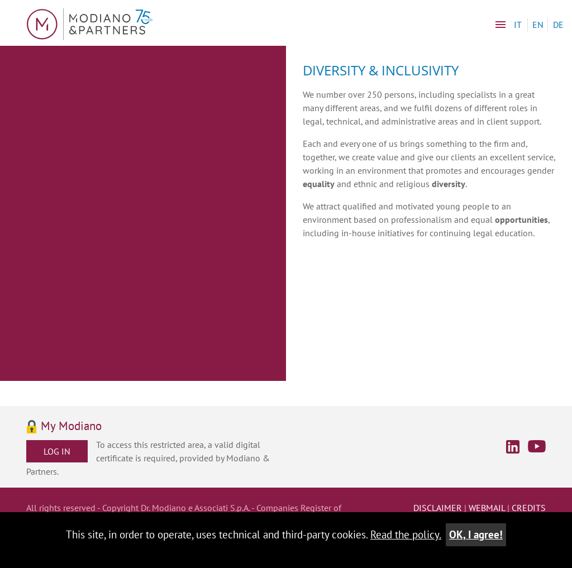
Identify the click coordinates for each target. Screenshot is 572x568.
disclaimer (437, 507)
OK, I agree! (476, 534)
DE (558, 24)
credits (529, 507)
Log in (57, 451)
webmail (487, 507)
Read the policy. (405, 534)
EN (538, 24)
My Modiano (71, 426)
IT (518, 24)
